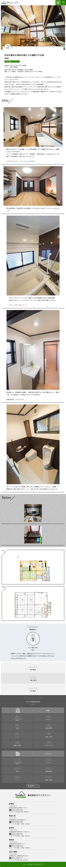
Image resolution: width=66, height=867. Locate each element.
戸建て (7, 61)
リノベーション (15, 61)
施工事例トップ (33, 786)
